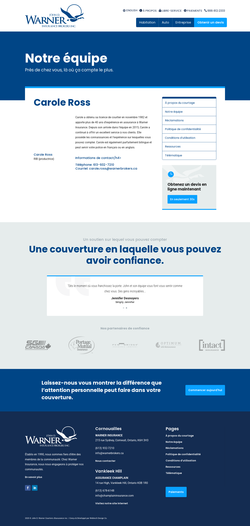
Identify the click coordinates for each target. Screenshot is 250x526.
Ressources (173, 147)
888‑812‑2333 (214, 11)
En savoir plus (33, 477)
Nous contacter (105, 461)
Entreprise (183, 22)
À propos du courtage (180, 103)
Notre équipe (174, 112)
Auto (165, 22)
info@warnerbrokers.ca (109, 453)
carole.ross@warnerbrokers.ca (113, 168)
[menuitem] (130, 10)
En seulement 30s (182, 199)
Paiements (193, 11)
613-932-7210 (103, 164)
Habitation (147, 22)
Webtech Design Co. (98, 518)
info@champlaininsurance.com (114, 495)
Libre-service (170, 11)
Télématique (173, 155)
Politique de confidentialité (183, 129)
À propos (148, 11)
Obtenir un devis (210, 22)
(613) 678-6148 (104, 490)
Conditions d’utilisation (180, 138)
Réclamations (174, 120)
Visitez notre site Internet (111, 503)
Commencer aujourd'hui (205, 390)
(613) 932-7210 (104, 448)
